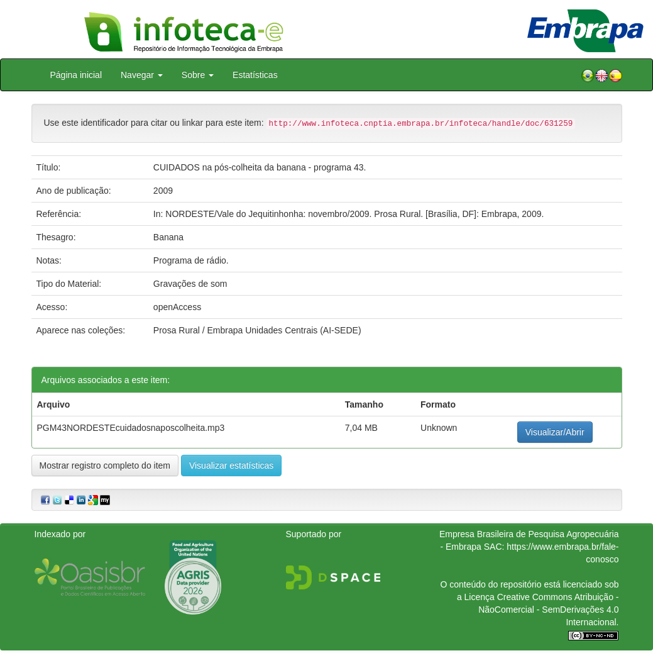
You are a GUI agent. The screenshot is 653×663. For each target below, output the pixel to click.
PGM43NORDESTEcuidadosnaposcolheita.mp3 (131, 428)
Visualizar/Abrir (554, 432)
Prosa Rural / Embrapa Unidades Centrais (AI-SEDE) (257, 330)
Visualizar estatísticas (231, 465)
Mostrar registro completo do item (105, 465)
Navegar (142, 75)
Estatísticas (255, 75)
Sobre (198, 75)
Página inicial (76, 75)
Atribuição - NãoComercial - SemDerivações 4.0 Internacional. (548, 609)
